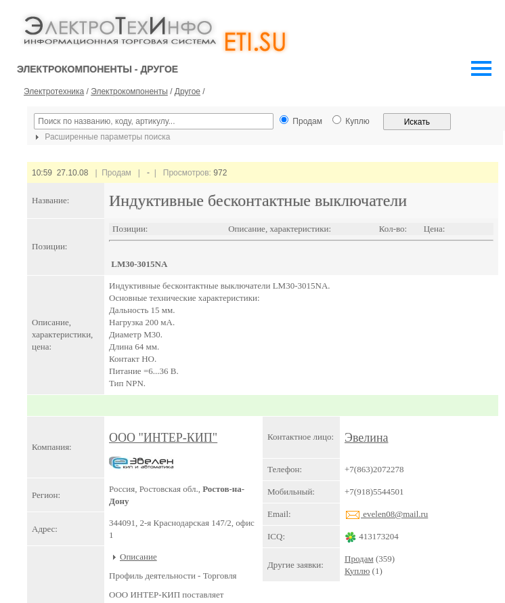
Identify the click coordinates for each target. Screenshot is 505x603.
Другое (187, 91)
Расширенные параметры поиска (101, 137)
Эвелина (367, 437)
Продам (359, 559)
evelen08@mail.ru (386, 514)
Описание (138, 557)
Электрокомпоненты (129, 91)
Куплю (357, 571)
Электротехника (54, 91)
